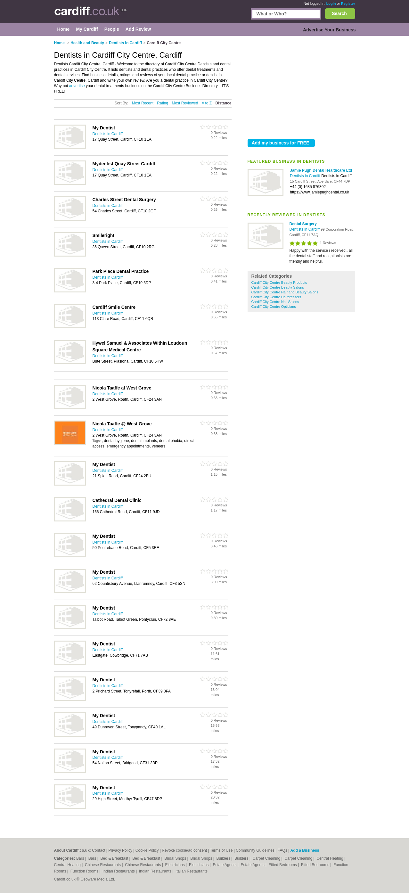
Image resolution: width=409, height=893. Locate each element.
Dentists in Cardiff (305, 176)
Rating (162, 103)
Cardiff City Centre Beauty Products (279, 282)
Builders (224, 858)
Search (339, 13)
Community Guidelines (255, 850)
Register (348, 3)
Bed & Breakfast (115, 858)
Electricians (175, 865)
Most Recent (142, 103)
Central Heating (330, 858)
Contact (98, 850)
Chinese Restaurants (103, 865)
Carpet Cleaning (267, 858)
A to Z (207, 103)
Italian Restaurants (192, 871)
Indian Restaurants (119, 871)
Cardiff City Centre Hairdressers (276, 297)
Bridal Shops (175, 858)
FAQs (282, 850)
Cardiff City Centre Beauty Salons (277, 287)
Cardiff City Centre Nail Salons (275, 302)
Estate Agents (225, 865)
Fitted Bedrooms (283, 865)
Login (331, 3)
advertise (77, 86)
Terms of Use (221, 850)
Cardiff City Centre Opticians (273, 306)
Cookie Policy (147, 850)
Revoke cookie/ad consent (184, 850)
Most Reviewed (185, 103)
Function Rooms (85, 871)
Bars (80, 858)
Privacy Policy (120, 850)
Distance (223, 103)
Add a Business (304, 850)
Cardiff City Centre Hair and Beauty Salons (284, 292)
